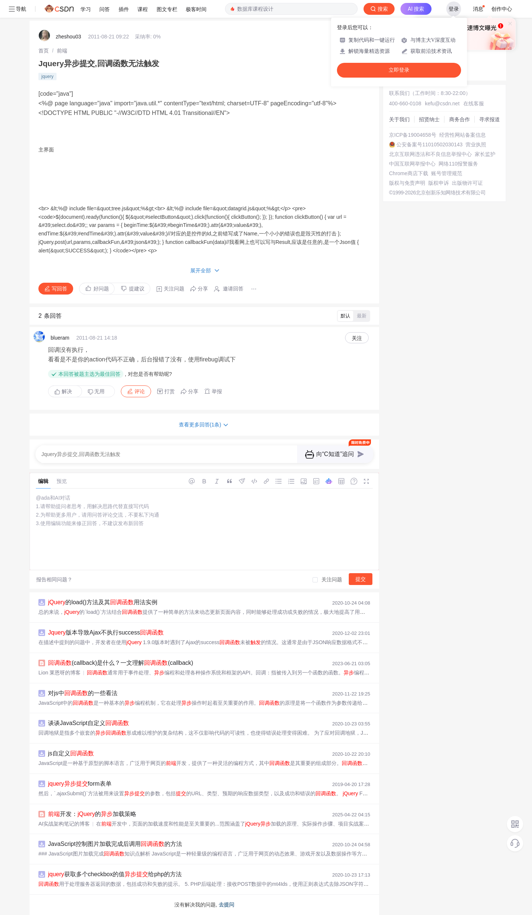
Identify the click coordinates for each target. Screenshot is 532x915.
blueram (60, 338)
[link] (43, 51)
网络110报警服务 (458, 164)
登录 (454, 9)
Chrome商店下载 (408, 173)
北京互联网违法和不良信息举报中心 (430, 154)
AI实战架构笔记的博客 (64, 824)
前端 (62, 51)
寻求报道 (489, 119)
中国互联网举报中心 (412, 164)
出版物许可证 (467, 183)
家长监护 (485, 154)
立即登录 (399, 70)
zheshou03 (68, 37)
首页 (43, 51)
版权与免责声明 (407, 183)
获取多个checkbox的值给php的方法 (115, 874)
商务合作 (459, 119)
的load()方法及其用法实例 (102, 602)
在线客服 (473, 103)
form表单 (80, 783)
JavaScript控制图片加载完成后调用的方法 (115, 844)
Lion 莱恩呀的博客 (59, 673)
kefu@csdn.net (442, 103)
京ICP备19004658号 (412, 135)
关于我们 (399, 119)
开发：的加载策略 (92, 814)
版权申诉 (438, 183)
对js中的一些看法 (82, 693)
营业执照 (476, 144)
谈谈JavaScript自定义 (88, 723)
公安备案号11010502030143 (429, 144)
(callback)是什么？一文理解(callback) (120, 663)
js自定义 (71, 753)
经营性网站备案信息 (462, 135)
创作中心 (501, 9)
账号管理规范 (446, 173)
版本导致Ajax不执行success (106, 632)
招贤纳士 (429, 119)
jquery (47, 76)
